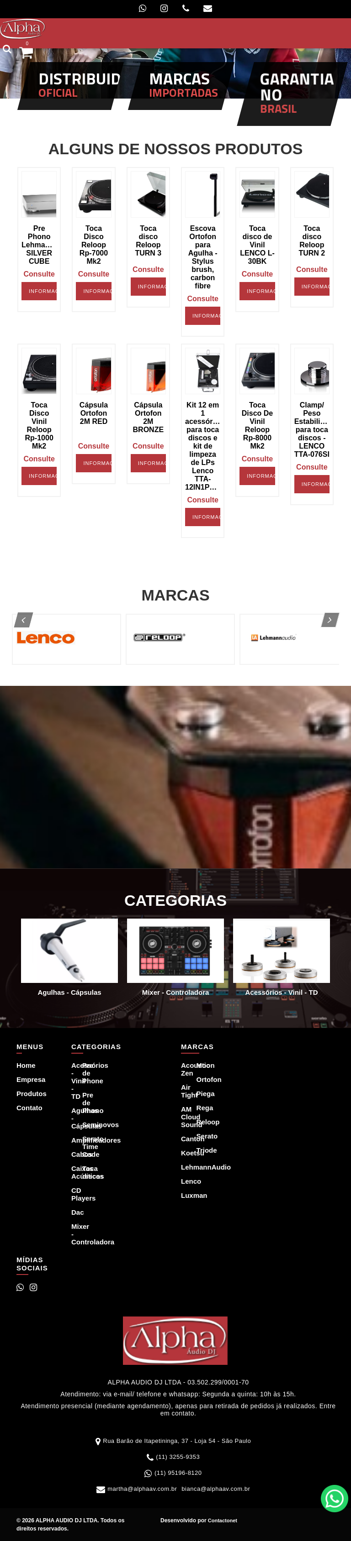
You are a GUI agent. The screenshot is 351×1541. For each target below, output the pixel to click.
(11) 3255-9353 (178, 1456)
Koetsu (183, 1153)
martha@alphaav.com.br (142, 1488)
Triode (199, 1150)
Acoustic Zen (183, 1069)
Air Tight (183, 1091)
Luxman (183, 1195)
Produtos (23, 1093)
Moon (199, 1065)
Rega (199, 1108)
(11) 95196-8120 (178, 1472)
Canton (183, 1139)
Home (23, 1065)
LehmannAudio (183, 1167)
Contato (23, 1108)
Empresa (23, 1079)
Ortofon (199, 1079)
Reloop (199, 1122)
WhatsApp (334, 1498)
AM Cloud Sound (183, 1116)
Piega (199, 1093)
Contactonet (222, 1520)
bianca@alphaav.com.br (215, 1488)
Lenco (183, 1181)
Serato (199, 1136)
